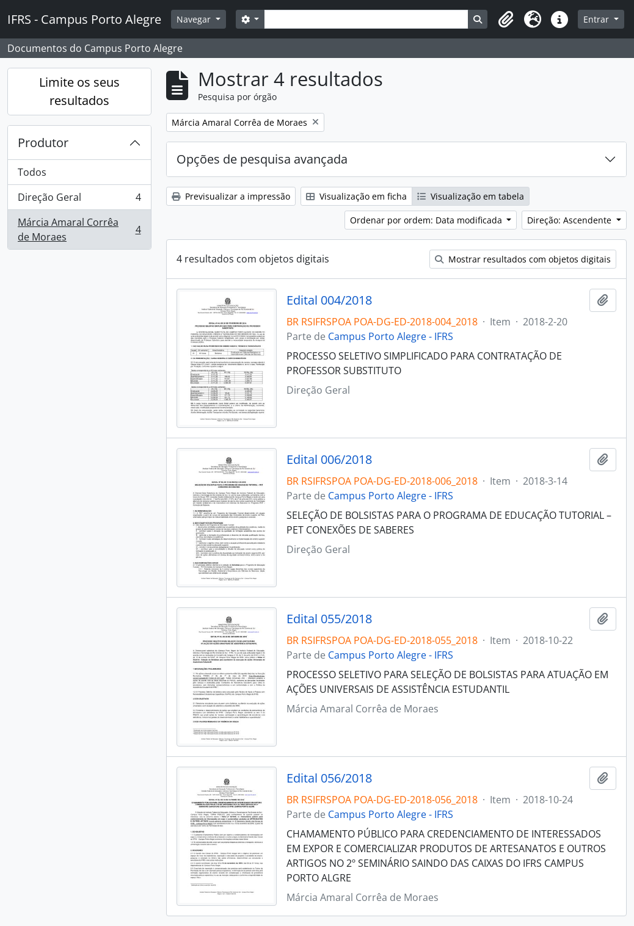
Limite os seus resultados (79, 91)
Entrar (597, 19)
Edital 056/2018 (329, 778)
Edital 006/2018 (329, 459)
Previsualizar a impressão (231, 196)
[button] (505, 19)
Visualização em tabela (470, 196)
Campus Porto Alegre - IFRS (390, 336)
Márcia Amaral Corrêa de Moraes (79, 229)
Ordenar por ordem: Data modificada (427, 220)
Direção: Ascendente (570, 220)
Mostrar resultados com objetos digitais (523, 259)
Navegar (195, 19)
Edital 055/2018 (329, 619)
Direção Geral (79, 200)
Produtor (43, 142)
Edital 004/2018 (329, 300)
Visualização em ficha (356, 196)
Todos (32, 172)
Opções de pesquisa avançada (262, 159)
